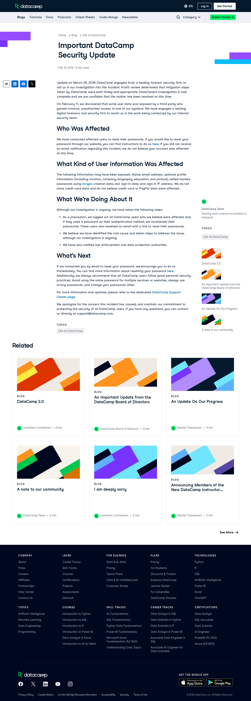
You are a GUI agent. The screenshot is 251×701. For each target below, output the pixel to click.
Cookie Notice (45, 694)
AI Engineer (202, 631)
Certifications (70, 580)
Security (124, 694)
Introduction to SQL (74, 619)
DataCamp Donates (163, 598)
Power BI (200, 586)
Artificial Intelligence (208, 580)
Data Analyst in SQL (163, 613)
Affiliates (24, 580)
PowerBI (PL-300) (206, 637)
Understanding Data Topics (124, 647)
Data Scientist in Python (166, 619)
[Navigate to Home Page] (28, 6)
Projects (67, 586)
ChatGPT (201, 598)
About (22, 562)
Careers (23, 574)
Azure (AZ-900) (204, 643)
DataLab (68, 598)
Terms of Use (140, 694)
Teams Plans (115, 574)
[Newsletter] (130, 17)
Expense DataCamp (164, 580)
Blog (74, 35)
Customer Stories (117, 586)
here (155, 144)
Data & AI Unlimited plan (122, 580)
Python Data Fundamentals (124, 625)
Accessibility (108, 694)
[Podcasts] (64, 17)
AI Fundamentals (117, 613)
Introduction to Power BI (77, 631)
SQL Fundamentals (119, 619)
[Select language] (188, 6)
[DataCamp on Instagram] (70, 684)
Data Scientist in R (162, 625)
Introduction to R (73, 625)
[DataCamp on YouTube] (57, 684)
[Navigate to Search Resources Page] (178, 17)
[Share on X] (31, 83)
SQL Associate (204, 619)
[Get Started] (225, 6)
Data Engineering (29, 625)
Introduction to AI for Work (79, 643)
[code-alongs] (108, 17)
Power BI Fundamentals (122, 631)
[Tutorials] (35, 17)
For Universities (160, 592)
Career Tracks (71, 562)
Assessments (70, 592)
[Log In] (204, 6)
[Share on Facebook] (23, 83)
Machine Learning (29, 619)
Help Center (26, 592)
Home (62, 35)
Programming (27, 631)
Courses (67, 574)
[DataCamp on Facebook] (20, 684)
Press (21, 568)
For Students (159, 568)
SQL (197, 574)
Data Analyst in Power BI (167, 631)
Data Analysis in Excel (76, 637)
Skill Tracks (69, 568)
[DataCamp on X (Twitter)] (33, 684)
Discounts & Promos (163, 574)
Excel (198, 592)
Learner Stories (160, 586)
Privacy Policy (25, 694)
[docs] (49, 17)
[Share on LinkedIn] (14, 83)
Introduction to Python (76, 613)
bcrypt (87, 184)
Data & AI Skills (116, 562)
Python (199, 562)
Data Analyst (203, 613)
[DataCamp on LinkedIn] (45, 684)
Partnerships (26, 586)
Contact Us (25, 598)
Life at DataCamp (94, 35)
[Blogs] (21, 17)
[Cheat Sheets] (84, 17)
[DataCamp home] (45, 675)
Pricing (111, 568)
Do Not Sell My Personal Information (77, 694)
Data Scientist (204, 625)
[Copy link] (6, 83)
